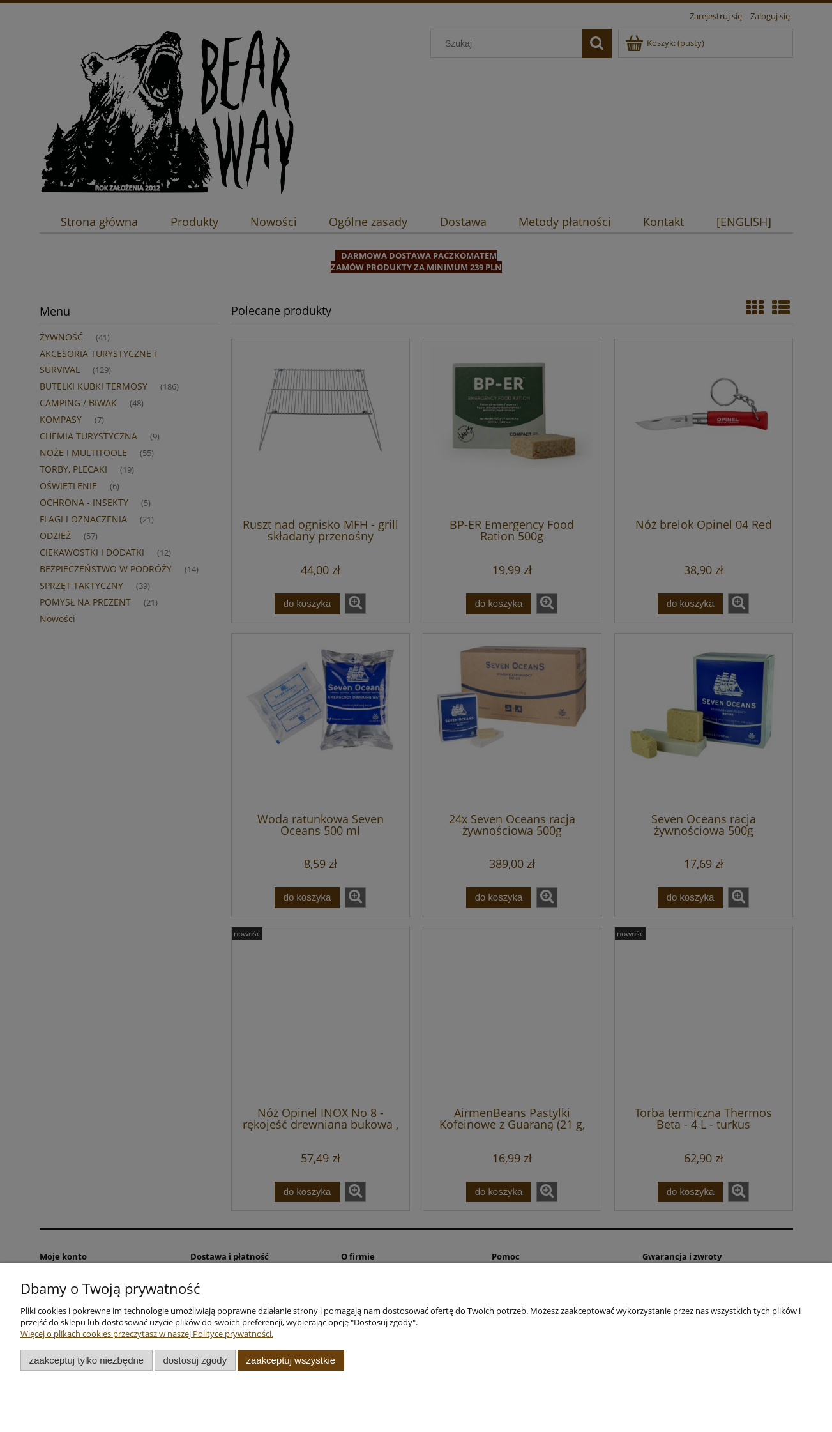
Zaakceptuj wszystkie (290, 1360)
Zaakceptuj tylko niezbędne (86, 1360)
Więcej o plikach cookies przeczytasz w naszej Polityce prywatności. (146, 1333)
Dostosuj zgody (195, 1360)
